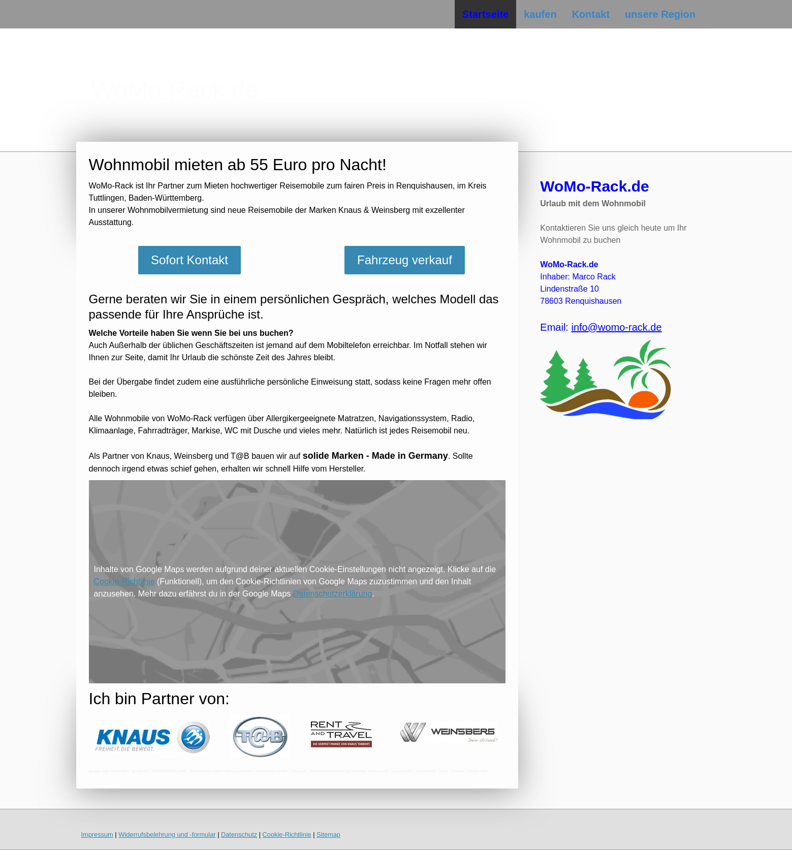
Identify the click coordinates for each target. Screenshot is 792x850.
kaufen (540, 14)
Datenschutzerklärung (332, 593)
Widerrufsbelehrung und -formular (166, 834)
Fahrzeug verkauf (404, 260)
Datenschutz (239, 834)
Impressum (97, 834)
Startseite (485, 14)
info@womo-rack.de (616, 327)
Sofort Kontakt (189, 260)
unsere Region (660, 14)
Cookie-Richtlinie (124, 581)
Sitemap (328, 834)
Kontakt (591, 14)
